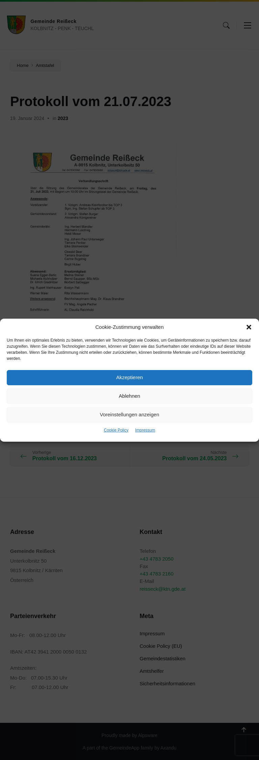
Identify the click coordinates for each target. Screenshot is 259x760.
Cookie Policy (116, 430)
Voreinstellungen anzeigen (129, 414)
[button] (249, 327)
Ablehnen (129, 396)
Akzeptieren (129, 377)
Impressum (145, 430)
